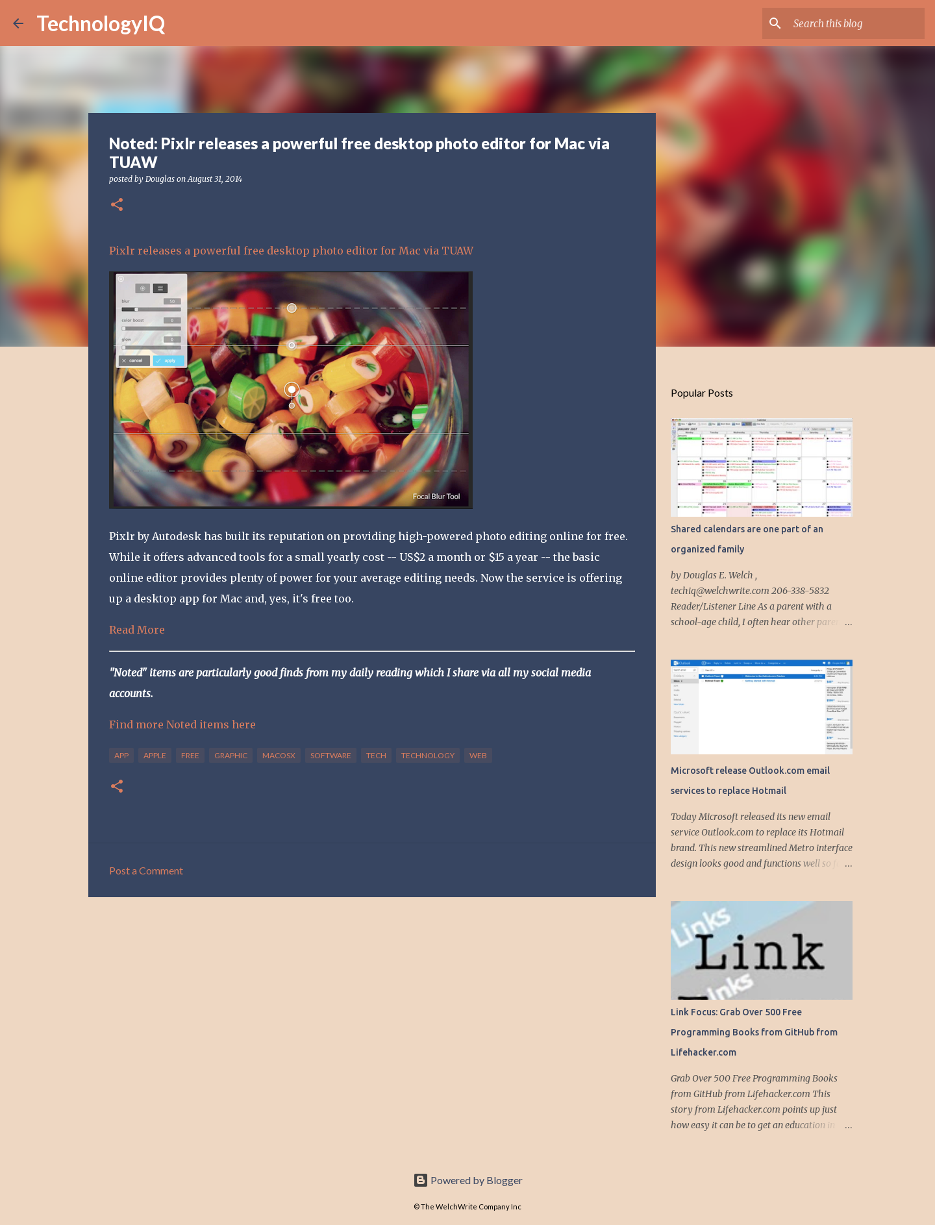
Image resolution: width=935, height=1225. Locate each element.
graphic (230, 755)
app (121, 755)
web (478, 755)
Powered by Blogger (468, 1180)
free (190, 755)
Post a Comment (146, 870)
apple (154, 755)
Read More (137, 629)
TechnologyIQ (100, 23)
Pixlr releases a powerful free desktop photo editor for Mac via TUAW (291, 250)
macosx (278, 755)
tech (376, 755)
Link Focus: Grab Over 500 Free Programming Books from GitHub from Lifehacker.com (754, 1032)
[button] (117, 205)
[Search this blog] (856, 23)
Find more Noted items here (182, 724)
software (330, 755)
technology (428, 755)
